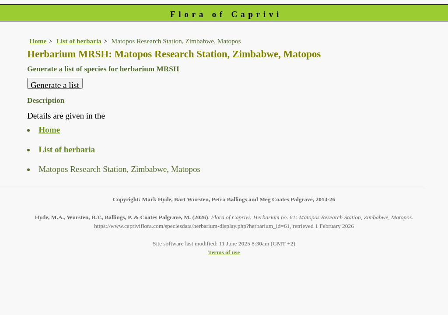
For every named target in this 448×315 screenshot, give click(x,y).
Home (37, 41)
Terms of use (224, 252)
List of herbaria (79, 41)
